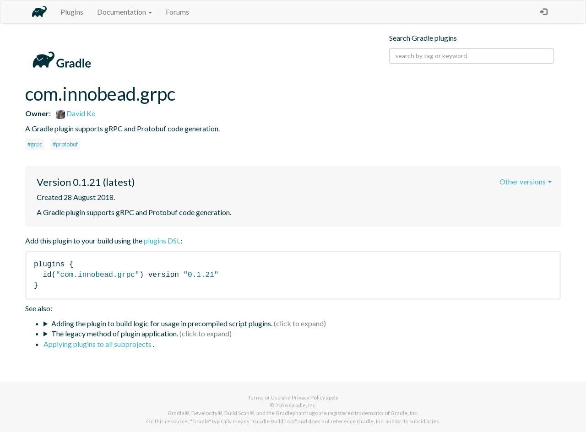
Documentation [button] (124, 11)
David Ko (76, 113)
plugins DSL (162, 240)
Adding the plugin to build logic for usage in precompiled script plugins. (161, 323)
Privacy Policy (308, 397)
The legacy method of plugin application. (114, 333)
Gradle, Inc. (303, 405)
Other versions (525, 181)
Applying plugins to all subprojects (98, 344)
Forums (177, 11)
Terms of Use (264, 397)
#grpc (34, 144)
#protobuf (65, 144)
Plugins (71, 11)
